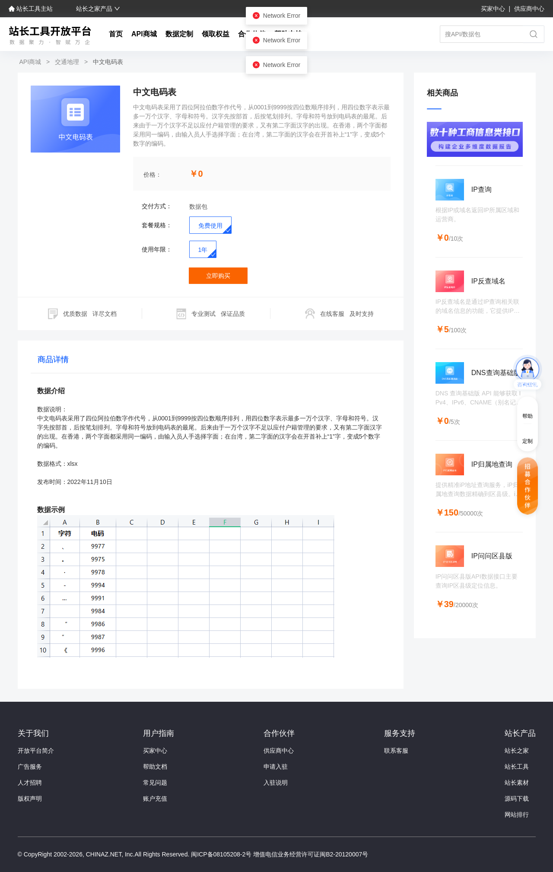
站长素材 (517, 782)
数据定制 (179, 34)
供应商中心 (529, 8)
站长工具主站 (31, 8)
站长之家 (517, 750)
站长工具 (517, 766)
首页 (116, 34)
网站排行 (517, 814)
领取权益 (215, 34)
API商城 (144, 34)
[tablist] (211, 361)
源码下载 (517, 798)
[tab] (53, 361)
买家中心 (494, 8)
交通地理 (67, 61)
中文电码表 (107, 61)
